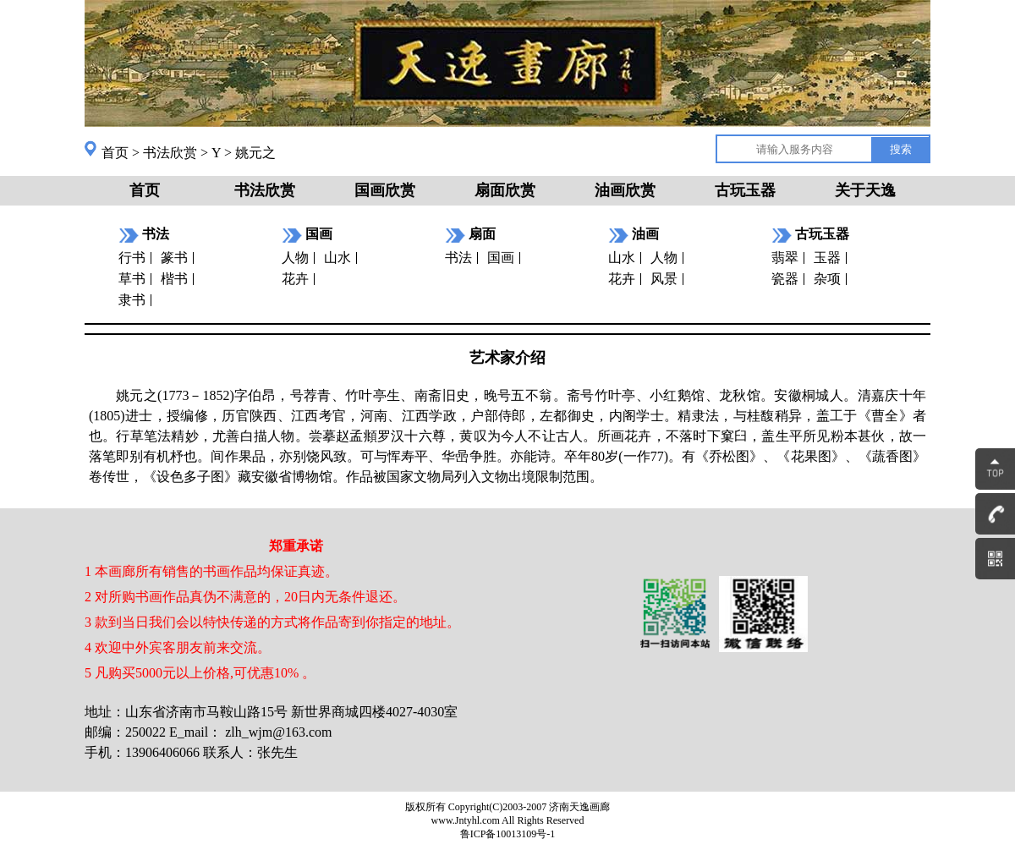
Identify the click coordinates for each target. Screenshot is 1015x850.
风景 (664, 278)
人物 (295, 257)
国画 (500, 257)
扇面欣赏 (505, 190)
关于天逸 (865, 190)
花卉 (295, 278)
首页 (115, 152)
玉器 (827, 257)
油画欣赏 (625, 190)
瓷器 (784, 278)
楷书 (174, 278)
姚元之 (255, 152)
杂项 (827, 278)
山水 (337, 257)
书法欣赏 (170, 152)
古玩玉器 (745, 190)
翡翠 (784, 257)
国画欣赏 (384, 190)
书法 (458, 257)
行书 (131, 257)
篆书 (174, 257)
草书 (131, 278)
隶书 (131, 300)
